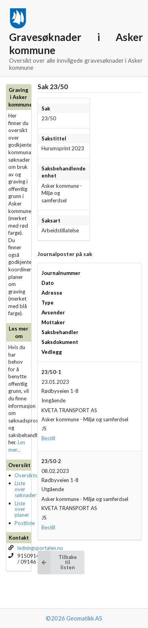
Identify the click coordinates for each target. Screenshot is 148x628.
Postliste (25, 523)
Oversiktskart (31, 475)
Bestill (48, 438)
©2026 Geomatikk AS (74, 618)
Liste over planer (22, 509)
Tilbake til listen (57, 562)
